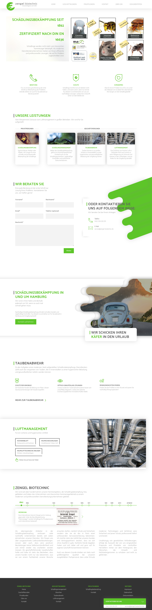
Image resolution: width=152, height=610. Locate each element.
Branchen (59, 592)
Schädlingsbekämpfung (93, 589)
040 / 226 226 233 (111, 606)
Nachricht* (19, 222)
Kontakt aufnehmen (26, 322)
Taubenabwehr (59, 595)
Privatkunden (89, 4)
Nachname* (50, 199)
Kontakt (105, 4)
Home (53, 4)
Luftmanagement (58, 598)
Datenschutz (128, 592)
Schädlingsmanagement (58, 589)
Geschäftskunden (70, 4)
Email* (17, 211)
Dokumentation (136, 4)
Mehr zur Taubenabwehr (29, 400)
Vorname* (19, 199)
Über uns (118, 4)
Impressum (128, 589)
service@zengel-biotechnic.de (134, 606)
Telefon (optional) (52, 211)
